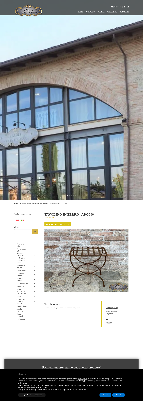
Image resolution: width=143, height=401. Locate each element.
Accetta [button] (119, 395)
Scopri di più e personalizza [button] (31, 395)
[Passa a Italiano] (22, 220)
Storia (101, 12)
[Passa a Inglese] (17, 220)
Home (80, 12)
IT (124, 7)
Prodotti (90, 12)
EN (128, 7)
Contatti (124, 12)
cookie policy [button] (22, 383)
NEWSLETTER (116, 7)
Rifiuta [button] (105, 395)
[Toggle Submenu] (34, 244)
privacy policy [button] (82, 379)
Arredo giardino (25, 203)
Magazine (112, 12)
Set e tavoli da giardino (40, 203)
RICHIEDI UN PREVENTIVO (57, 224)
